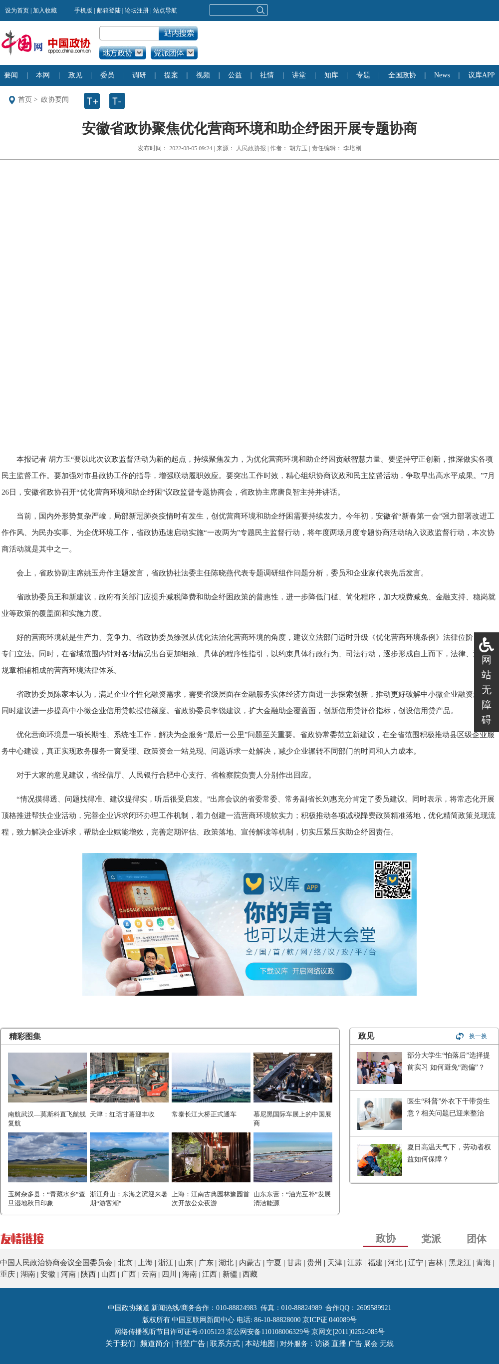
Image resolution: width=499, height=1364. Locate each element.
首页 (25, 99)
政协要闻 (55, 99)
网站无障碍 (487, 689)
